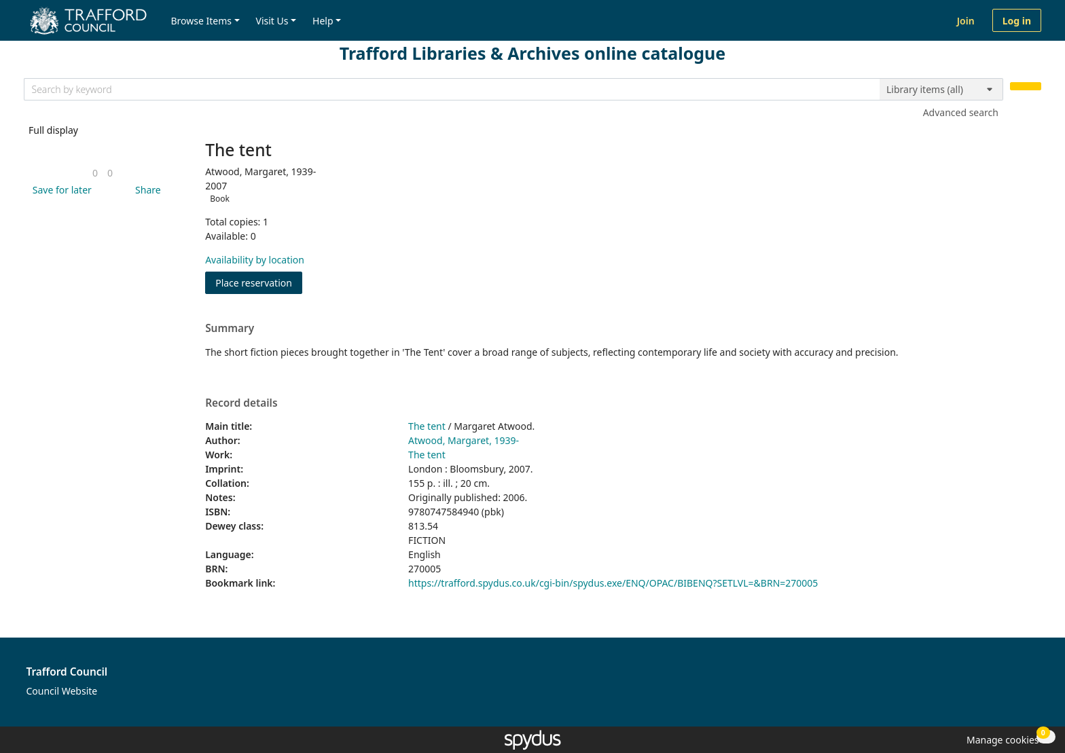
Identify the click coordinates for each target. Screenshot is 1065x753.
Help (322, 20)
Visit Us (272, 20)
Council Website (62, 690)
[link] (95, 172)
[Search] (1025, 86)
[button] (60, 190)
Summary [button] (229, 329)
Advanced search (960, 112)
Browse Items (201, 20)
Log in (1017, 20)
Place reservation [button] (258, 282)
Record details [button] (241, 403)
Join (966, 20)
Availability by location (254, 259)
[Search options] (941, 89)
